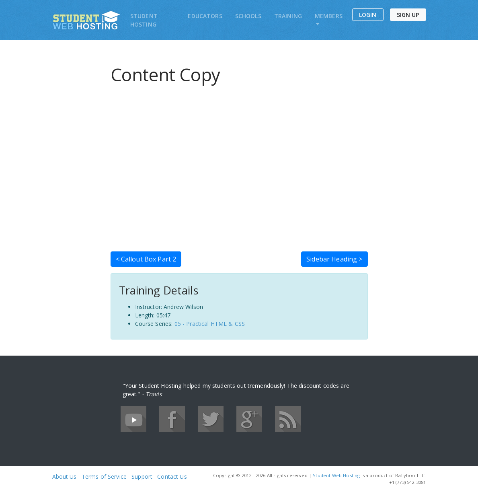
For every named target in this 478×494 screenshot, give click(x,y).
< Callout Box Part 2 (146, 259)
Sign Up (408, 15)
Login (368, 15)
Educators (205, 16)
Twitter (211, 419)
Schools (248, 16)
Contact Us (172, 476)
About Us (64, 476)
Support (141, 476)
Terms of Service (104, 476)
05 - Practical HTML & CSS (209, 323)
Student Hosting (144, 20)
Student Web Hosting (336, 475)
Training (288, 16)
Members (329, 16)
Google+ (249, 419)
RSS (288, 419)
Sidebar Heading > (334, 259)
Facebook (172, 419)
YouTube (133, 419)
